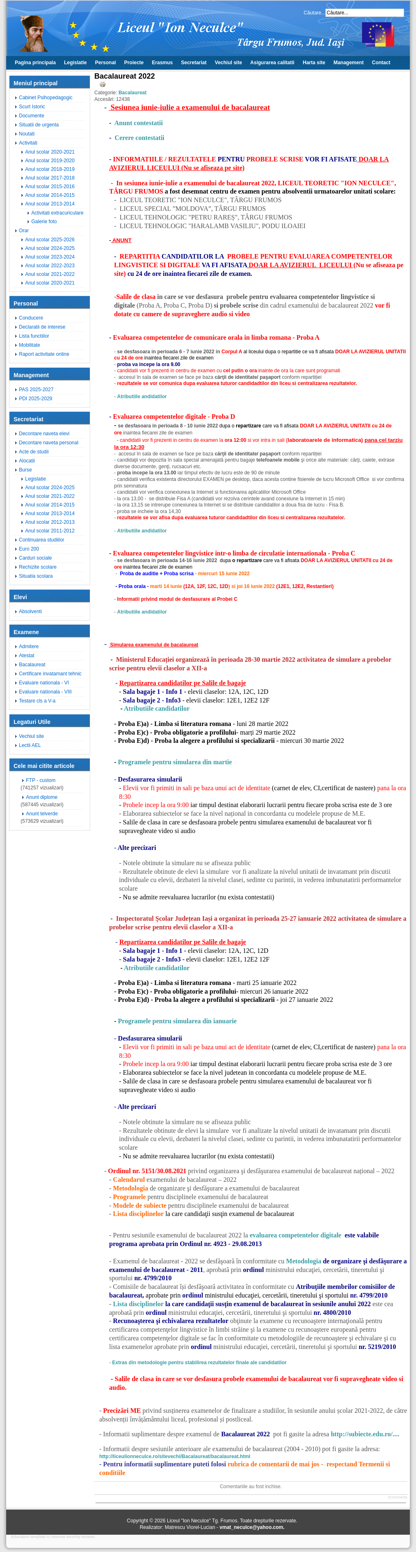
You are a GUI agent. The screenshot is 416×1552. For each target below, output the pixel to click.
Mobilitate (29, 345)
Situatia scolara (36, 576)
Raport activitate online (44, 354)
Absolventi (30, 611)
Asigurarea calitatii (272, 62)
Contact (381, 62)
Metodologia (303, 1261)
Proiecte (133, 62)
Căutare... (314, 13)
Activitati (28, 143)
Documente (31, 116)
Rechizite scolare (37, 567)
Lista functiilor (34, 336)
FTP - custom (41, 780)
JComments (397, 1497)
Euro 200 (29, 549)
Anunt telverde (42, 814)
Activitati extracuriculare (57, 213)
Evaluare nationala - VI (44, 683)
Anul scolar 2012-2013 (50, 522)
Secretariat (194, 62)
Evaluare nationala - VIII (45, 692)
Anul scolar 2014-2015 (50, 195)
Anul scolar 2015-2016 (50, 186)
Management (349, 62)
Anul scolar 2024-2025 (50, 248)
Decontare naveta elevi (44, 433)
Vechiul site (228, 62)
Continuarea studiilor (41, 540)
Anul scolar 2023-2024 (50, 257)
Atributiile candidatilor (157, 708)
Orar (24, 230)
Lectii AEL (30, 745)
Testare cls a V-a (37, 701)
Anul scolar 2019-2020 (50, 160)
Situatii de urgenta (39, 125)
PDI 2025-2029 (35, 398)
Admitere (29, 646)
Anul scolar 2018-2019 (50, 169)
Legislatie (75, 62)
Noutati (27, 134)
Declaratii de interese (42, 327)
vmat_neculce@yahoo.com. (252, 1527)
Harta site (314, 62)
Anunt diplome (42, 797)
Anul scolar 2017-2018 (50, 178)
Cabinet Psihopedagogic (45, 97)
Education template (28, 1537)
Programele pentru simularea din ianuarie (177, 1021)
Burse (25, 470)
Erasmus (162, 62)
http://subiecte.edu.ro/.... (364, 1434)
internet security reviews (73, 1537)
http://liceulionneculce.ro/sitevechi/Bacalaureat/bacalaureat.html (174, 1456)
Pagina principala (35, 62)
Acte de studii (34, 452)
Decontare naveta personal (48, 443)
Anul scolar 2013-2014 (50, 204)
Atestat (26, 655)
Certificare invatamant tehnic (50, 674)
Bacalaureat (32, 664)
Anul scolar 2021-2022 (50, 274)
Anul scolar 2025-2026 (50, 240)
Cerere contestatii (139, 137)
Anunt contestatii (138, 122)
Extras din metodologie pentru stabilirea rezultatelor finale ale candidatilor (199, 1362)
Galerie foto (44, 221)
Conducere (31, 318)
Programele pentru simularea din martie (176, 761)
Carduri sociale (35, 558)
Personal (105, 62)
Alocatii (27, 461)
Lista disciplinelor (138, 1303)
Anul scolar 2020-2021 (50, 152)
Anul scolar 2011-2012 (50, 531)
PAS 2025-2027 (36, 389)
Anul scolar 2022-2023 (50, 265)
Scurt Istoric (32, 107)
